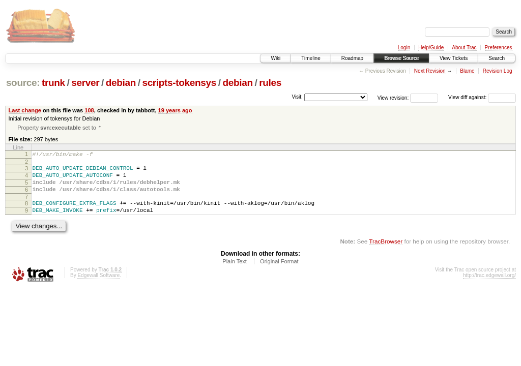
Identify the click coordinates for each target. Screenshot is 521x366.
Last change (25, 110)
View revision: (393, 97)
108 (89, 110)
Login (404, 47)
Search (496, 58)
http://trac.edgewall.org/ (489, 287)
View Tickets (454, 58)
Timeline (310, 58)
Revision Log (497, 71)
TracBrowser (385, 253)
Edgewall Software (98, 287)
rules (270, 82)
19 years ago (175, 110)
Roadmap (352, 58)
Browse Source (401, 58)
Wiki (275, 58)
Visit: (297, 97)
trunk (53, 82)
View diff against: (482, 97)
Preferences (498, 47)
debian (121, 82)
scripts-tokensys (179, 82)
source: (23, 82)
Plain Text (234, 273)
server (85, 82)
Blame (467, 71)
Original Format (279, 273)
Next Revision (430, 71)
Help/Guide (431, 47)
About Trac (464, 47)
